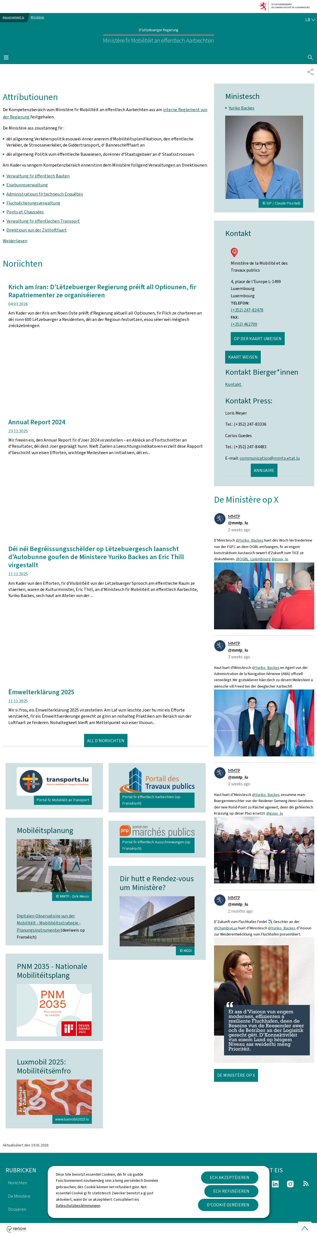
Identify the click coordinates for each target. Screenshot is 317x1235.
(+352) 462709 (244, 324)
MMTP (234, 516)
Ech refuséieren (231, 1191)
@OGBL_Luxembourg (253, 559)
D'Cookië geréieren (228, 1205)
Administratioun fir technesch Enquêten (44, 194)
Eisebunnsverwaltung (27, 185)
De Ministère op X (236, 1075)
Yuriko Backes (241, 108)
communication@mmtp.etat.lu (270, 458)
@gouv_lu (280, 559)
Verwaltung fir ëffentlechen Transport (43, 221)
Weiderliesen (15, 241)
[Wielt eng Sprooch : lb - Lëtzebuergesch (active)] (310, 19)
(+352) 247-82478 (247, 310)
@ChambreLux (225, 928)
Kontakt (233, 384)
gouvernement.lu (13, 17)
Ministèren (37, 17)
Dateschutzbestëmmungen (78, 1205)
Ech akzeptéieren (229, 1177)
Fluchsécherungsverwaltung (33, 203)
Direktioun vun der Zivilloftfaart (36, 230)
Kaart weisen (243, 357)
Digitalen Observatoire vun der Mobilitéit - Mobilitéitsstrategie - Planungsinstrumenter (49, 923)
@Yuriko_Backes (249, 540)
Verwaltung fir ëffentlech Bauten (38, 176)
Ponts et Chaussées (25, 212)
